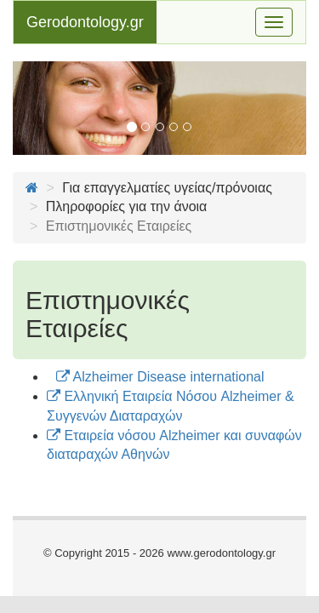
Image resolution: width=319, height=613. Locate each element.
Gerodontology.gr (85, 22)
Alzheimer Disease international (160, 377)
